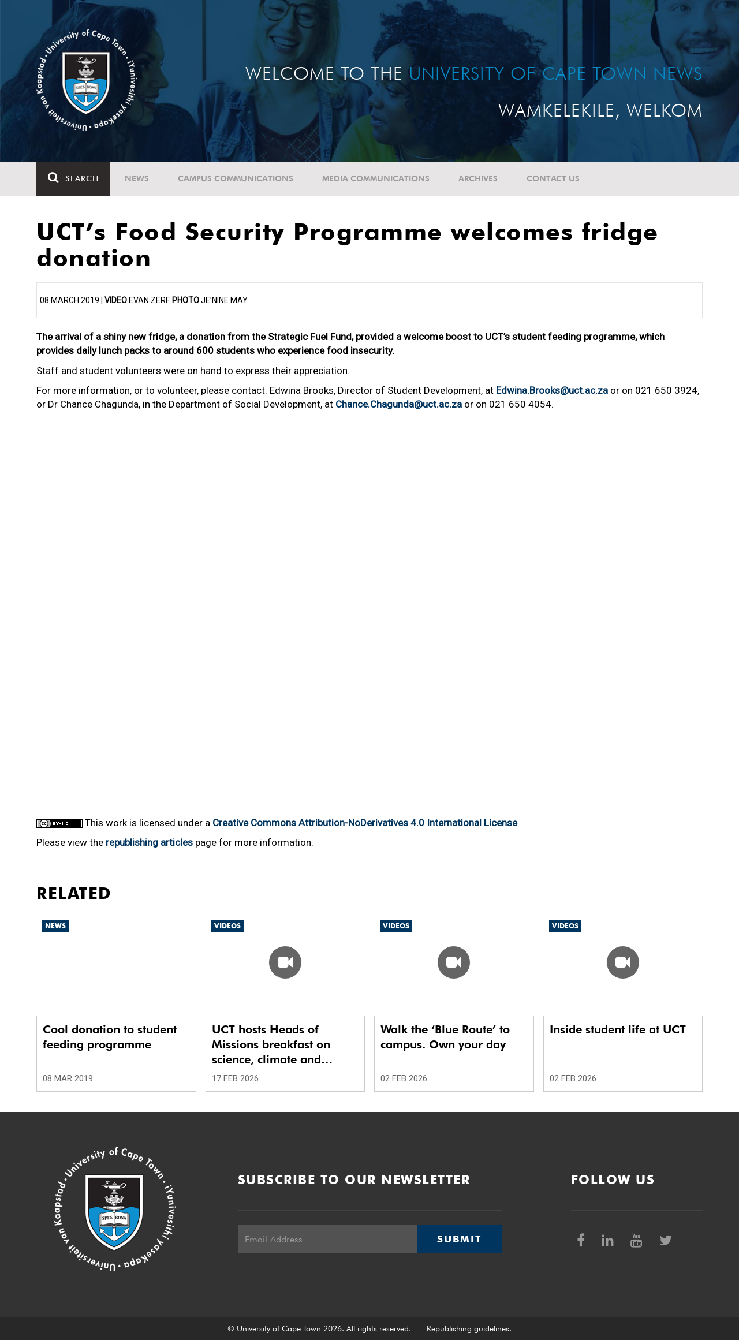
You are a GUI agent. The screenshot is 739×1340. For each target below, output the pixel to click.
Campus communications (235, 178)
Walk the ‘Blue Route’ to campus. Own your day (445, 1036)
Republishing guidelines (468, 1328)
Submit (459, 1239)
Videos (227, 925)
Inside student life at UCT (618, 1029)
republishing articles (149, 842)
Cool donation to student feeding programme (110, 1036)
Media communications (376, 178)
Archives (478, 178)
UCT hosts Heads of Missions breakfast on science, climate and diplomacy (271, 1044)
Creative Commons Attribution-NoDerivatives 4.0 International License (364, 822)
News (137, 178)
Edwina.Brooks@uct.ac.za (552, 390)
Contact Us (553, 178)
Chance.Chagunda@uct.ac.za (398, 404)
